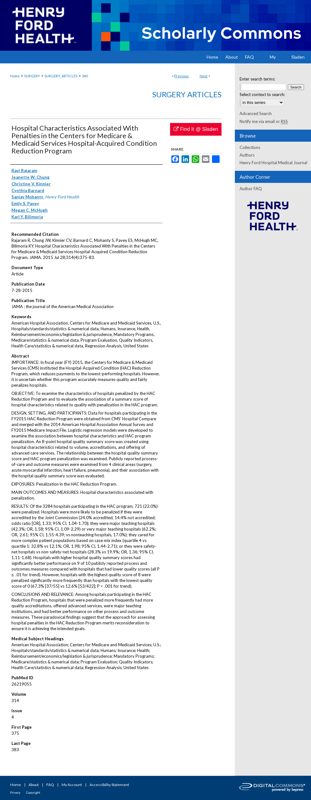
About (34, 784)
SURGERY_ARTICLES (60, 76)
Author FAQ (251, 188)
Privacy (15, 792)
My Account (72, 784)
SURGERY (32, 76)
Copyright (33, 792)
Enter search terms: (257, 78)
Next (204, 76)
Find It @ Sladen (196, 129)
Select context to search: (262, 94)
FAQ (50, 784)
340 (85, 76)
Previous (181, 76)
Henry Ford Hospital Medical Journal (273, 162)
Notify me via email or (264, 121)
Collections (250, 147)
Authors (247, 155)
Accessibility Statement (109, 784)
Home (15, 76)
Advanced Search (256, 113)
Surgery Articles (187, 94)
